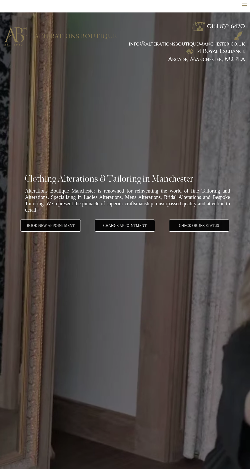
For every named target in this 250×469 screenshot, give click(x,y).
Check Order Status (203, 225)
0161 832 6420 (226, 26)
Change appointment (125, 225)
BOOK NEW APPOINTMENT (46, 225)
